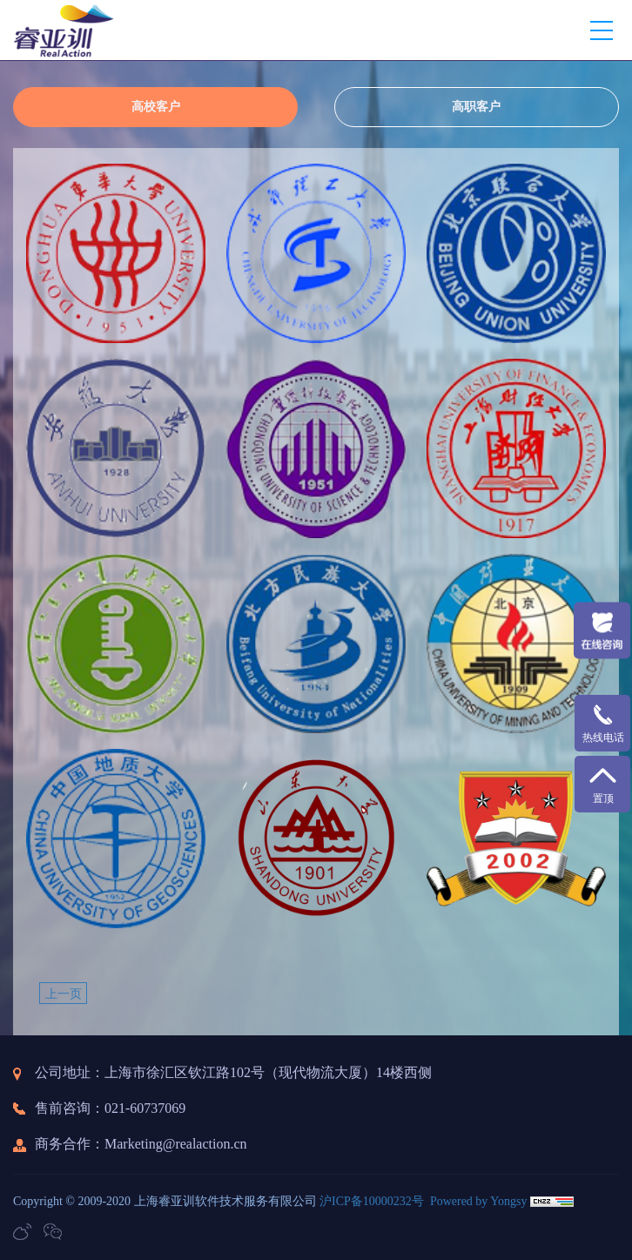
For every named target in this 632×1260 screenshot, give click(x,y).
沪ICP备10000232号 (371, 1201)
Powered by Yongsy (479, 1201)
